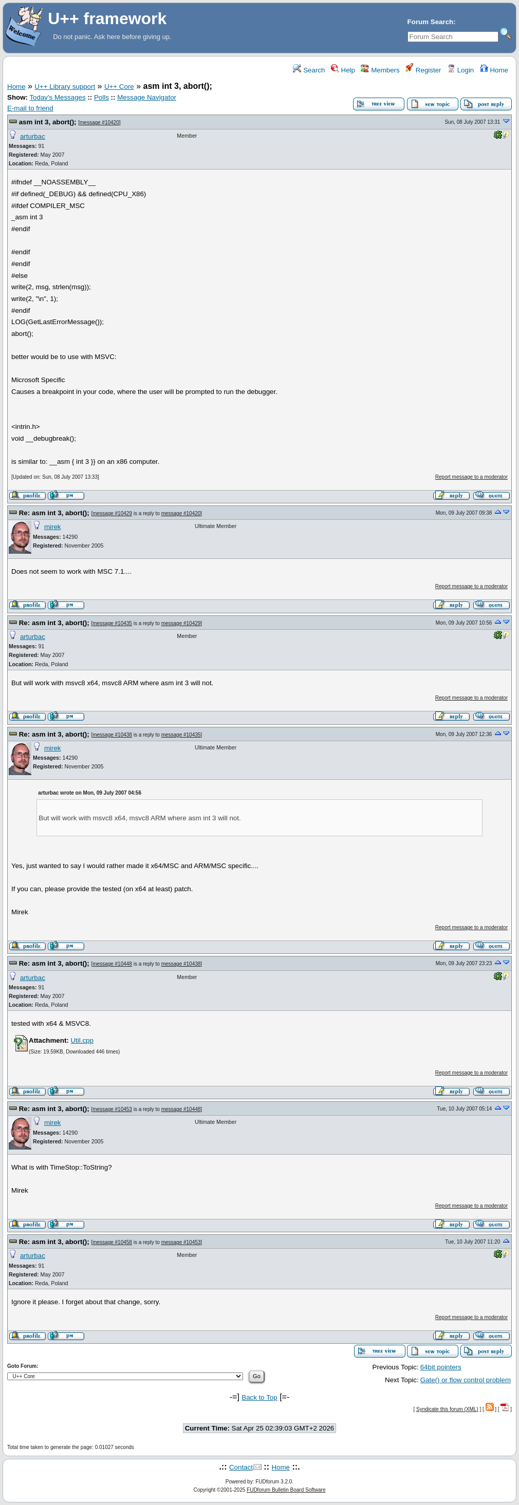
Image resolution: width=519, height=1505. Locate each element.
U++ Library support (64, 86)
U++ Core (119, 86)
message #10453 (112, 1109)
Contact (241, 1467)
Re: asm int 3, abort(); (54, 513)
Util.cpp (81, 1040)
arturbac (32, 136)
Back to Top (259, 1397)
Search (309, 70)
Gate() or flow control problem (465, 1380)
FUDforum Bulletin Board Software (286, 1490)
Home (494, 70)
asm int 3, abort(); (48, 122)
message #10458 (112, 1242)
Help (343, 70)
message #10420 (99, 122)
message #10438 (112, 735)
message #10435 (112, 623)
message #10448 (112, 964)
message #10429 (112, 513)
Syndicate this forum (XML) (447, 1409)
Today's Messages (57, 97)
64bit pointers (440, 1367)
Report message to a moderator (471, 477)
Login (460, 70)
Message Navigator (146, 97)
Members (380, 70)
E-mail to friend (30, 108)
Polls (101, 97)
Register (423, 70)
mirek (52, 527)
